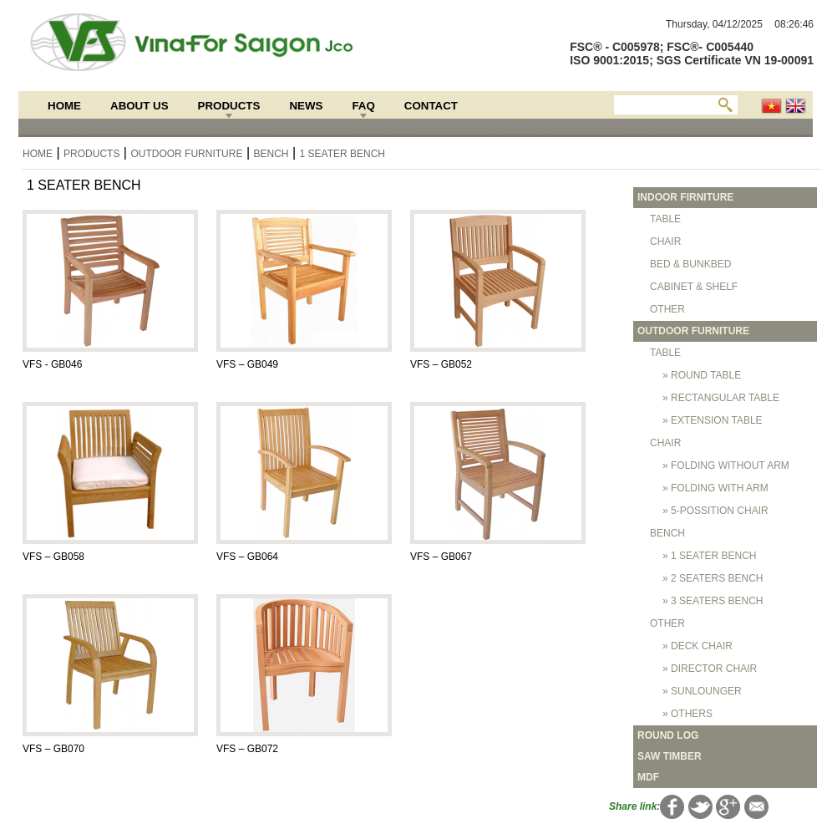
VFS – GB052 (441, 364)
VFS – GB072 (247, 749)
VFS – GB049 (247, 364)
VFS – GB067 (441, 556)
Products (229, 105)
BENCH (270, 154)
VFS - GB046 (52, 364)
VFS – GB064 (247, 556)
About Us (139, 105)
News (305, 105)
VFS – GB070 (53, 749)
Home (64, 105)
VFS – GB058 (53, 556)
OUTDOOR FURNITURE (186, 154)
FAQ (363, 105)
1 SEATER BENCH (342, 154)
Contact (431, 105)
